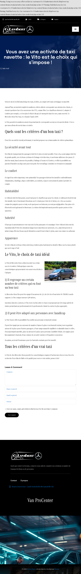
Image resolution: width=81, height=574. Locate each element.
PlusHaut (56, 569)
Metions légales (31, 569)
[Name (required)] (40, 389)
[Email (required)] (40, 395)
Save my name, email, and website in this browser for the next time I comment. (32, 409)
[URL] (40, 401)
